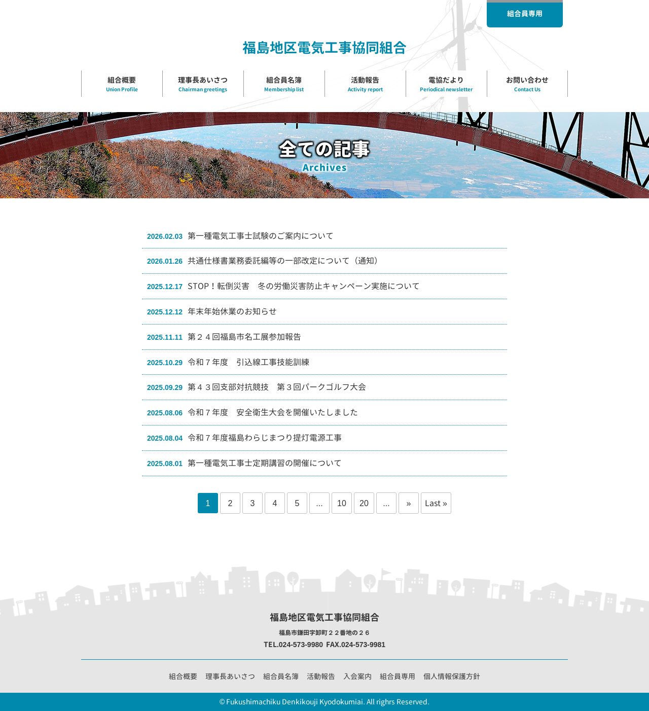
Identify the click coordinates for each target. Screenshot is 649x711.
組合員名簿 (281, 676)
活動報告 (321, 676)
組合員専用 (397, 676)
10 (341, 503)
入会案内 (357, 676)
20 (364, 503)
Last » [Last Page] (436, 503)
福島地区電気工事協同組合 (324, 47)
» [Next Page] (409, 503)
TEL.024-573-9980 (293, 644)
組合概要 (183, 676)
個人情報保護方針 (451, 676)
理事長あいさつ (230, 676)
